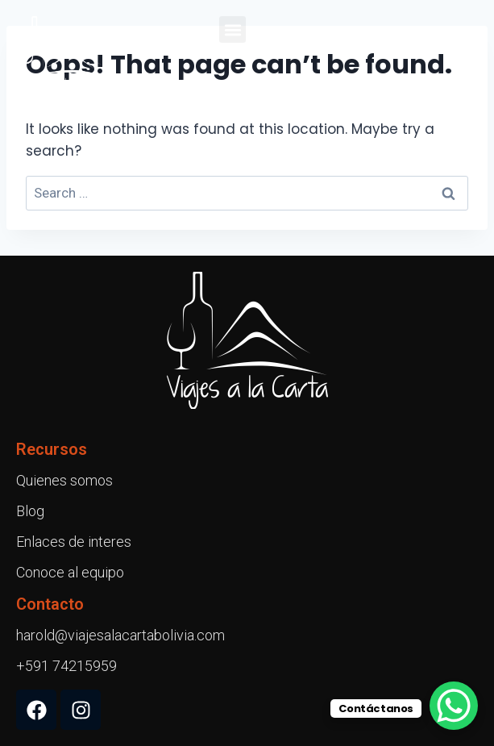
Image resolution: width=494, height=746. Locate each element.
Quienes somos (64, 480)
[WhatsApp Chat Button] (454, 705)
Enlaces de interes (73, 541)
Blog (30, 510)
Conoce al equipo (70, 572)
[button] (232, 29)
